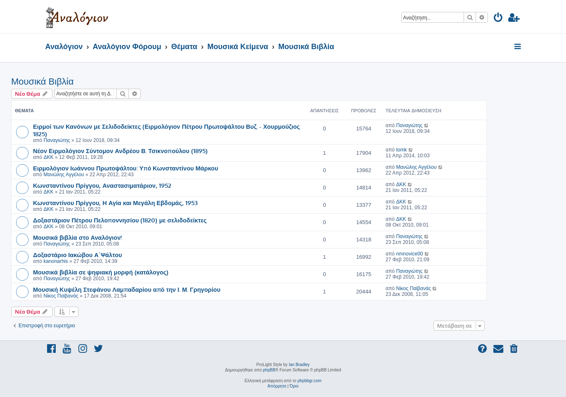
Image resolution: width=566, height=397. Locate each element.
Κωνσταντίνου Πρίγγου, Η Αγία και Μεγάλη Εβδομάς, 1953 (115, 202)
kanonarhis (55, 261)
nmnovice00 (409, 254)
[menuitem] (498, 18)
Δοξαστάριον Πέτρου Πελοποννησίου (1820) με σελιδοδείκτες (120, 220)
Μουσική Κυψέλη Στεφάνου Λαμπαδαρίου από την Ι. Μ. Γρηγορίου (126, 289)
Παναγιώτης (56, 140)
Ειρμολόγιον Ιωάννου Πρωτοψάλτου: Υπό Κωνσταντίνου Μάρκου (125, 168)
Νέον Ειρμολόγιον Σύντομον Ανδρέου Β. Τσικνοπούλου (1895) (120, 150)
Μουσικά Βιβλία (42, 81)
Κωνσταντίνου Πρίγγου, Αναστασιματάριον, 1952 (102, 185)
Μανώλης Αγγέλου (63, 174)
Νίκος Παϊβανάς (60, 296)
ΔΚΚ (48, 157)
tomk (401, 150)
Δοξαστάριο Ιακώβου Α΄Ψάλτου (77, 254)
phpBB (269, 370)
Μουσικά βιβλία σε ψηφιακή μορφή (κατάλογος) (100, 272)
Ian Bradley (299, 364)
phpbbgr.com (310, 380)
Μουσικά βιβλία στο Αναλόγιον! (77, 237)
